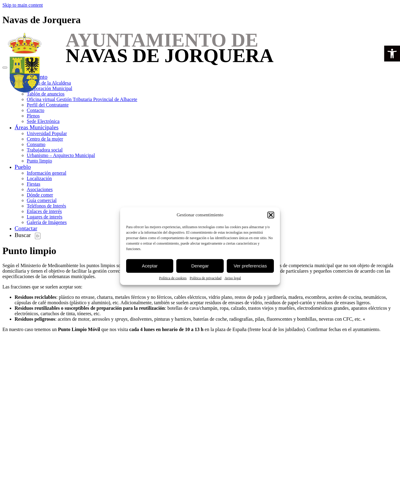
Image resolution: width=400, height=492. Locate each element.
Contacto (35, 110)
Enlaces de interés (44, 211)
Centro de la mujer (45, 138)
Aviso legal (233, 278)
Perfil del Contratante (48, 104)
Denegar (200, 265)
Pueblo (23, 167)
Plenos (33, 115)
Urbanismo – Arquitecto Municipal (61, 155)
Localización (39, 178)
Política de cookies (173, 278)
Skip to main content (22, 5)
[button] (392, 53)
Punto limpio (39, 160)
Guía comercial (42, 200)
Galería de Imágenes (47, 222)
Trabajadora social (45, 149)
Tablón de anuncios (45, 93)
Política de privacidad (206, 278)
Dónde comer (40, 194)
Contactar (26, 228)
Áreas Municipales (36, 127)
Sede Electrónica (43, 121)
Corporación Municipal (49, 88)
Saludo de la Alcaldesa (49, 82)
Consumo (36, 144)
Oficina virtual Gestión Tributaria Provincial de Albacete (82, 99)
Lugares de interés (44, 216)
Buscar (23, 235)
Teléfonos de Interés (46, 205)
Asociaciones (40, 189)
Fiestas (33, 184)
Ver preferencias (250, 265)
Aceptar (150, 265)
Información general (46, 173)
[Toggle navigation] (4, 67)
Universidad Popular (47, 133)
